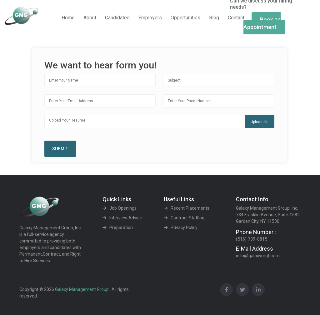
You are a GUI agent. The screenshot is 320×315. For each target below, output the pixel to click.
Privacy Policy (184, 227)
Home (68, 18)
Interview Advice (125, 217)
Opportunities (185, 18)
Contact (236, 18)
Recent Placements (190, 208)
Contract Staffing (187, 217)
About (89, 18)
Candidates (117, 18)
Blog (214, 18)
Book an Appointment (262, 23)
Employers (150, 18)
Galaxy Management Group (82, 289)
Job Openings (123, 208)
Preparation (121, 227)
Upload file (259, 122)
